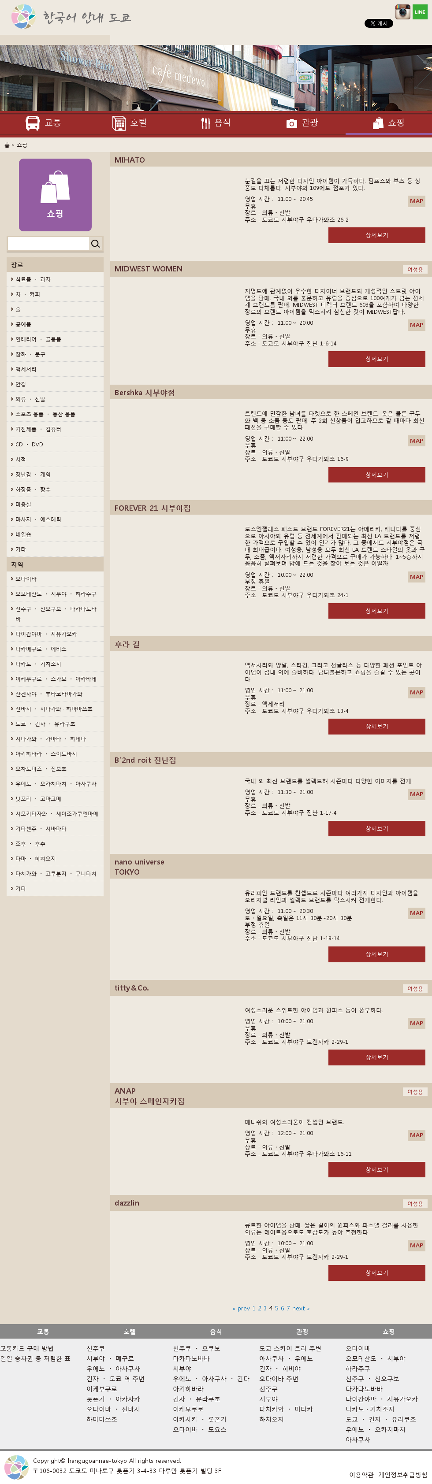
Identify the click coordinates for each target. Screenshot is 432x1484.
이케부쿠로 (101, 1388)
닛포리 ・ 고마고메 (38, 798)
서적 (20, 459)
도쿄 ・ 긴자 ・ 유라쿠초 (45, 723)
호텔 (129, 1331)
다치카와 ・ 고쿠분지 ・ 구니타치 (56, 873)
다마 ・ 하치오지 (35, 858)
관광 (302, 1331)
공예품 (23, 324)
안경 (20, 384)
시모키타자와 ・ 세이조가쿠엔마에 (56, 813)
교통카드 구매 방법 (27, 1348)
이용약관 (361, 1474)
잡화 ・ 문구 (30, 354)
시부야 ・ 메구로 (110, 1358)
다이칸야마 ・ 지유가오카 (46, 634)
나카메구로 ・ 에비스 (41, 649)
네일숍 (23, 534)
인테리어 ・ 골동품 (38, 339)
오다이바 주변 (278, 1378)
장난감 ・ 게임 (33, 474)
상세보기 (376, 235)
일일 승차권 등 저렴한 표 (35, 1358)
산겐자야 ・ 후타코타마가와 (48, 693)
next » (301, 1308)
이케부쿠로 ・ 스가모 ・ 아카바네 (56, 678)
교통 (43, 1331)
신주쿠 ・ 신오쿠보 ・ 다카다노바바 (56, 613)
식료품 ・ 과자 (33, 279)
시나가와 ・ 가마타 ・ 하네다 (50, 738)
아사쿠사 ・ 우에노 (286, 1358)
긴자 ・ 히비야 (280, 1368)
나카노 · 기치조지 (370, 1409)
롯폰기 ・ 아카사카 (113, 1399)
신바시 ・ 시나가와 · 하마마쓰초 (54, 708)
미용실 (23, 504)
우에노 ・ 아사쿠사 (113, 1368)
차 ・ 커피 (27, 294)
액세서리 (26, 369)
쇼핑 (389, 1331)
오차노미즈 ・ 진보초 (41, 768)
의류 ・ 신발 (30, 399)
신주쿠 (95, 1348)
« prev (241, 1308)
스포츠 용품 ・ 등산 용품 (45, 414)
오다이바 (26, 578)
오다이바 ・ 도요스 (200, 1429)
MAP (416, 201)
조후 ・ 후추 (30, 843)
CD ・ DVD (29, 444)
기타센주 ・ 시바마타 (41, 828)
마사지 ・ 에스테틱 (38, 519)
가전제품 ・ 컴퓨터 (38, 429)
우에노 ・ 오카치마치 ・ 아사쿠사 (56, 783)
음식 (216, 1331)
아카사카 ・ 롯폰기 (200, 1419)
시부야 (182, 1368)
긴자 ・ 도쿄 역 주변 (115, 1378)
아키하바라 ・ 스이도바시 (46, 753)
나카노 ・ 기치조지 (38, 663)
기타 (20, 549)
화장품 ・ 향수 (33, 489)
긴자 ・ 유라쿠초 (196, 1399)
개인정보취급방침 (403, 1474)
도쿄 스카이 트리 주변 (290, 1348)
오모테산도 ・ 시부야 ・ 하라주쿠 (56, 593)
